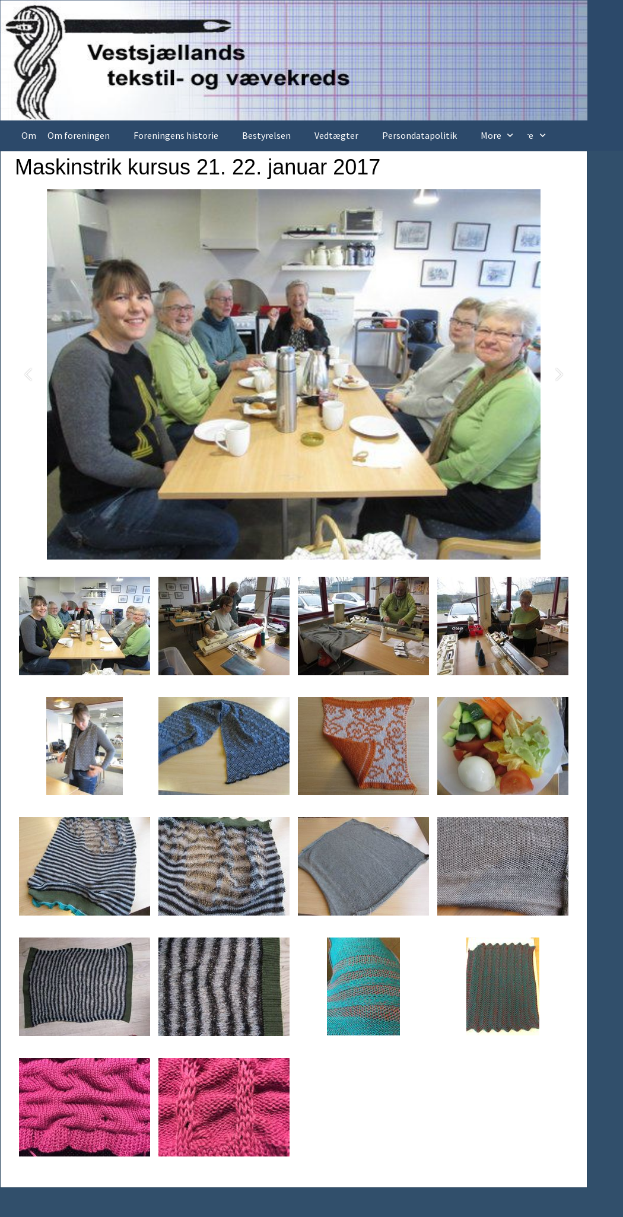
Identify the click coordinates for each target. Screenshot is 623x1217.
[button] (28, 375)
